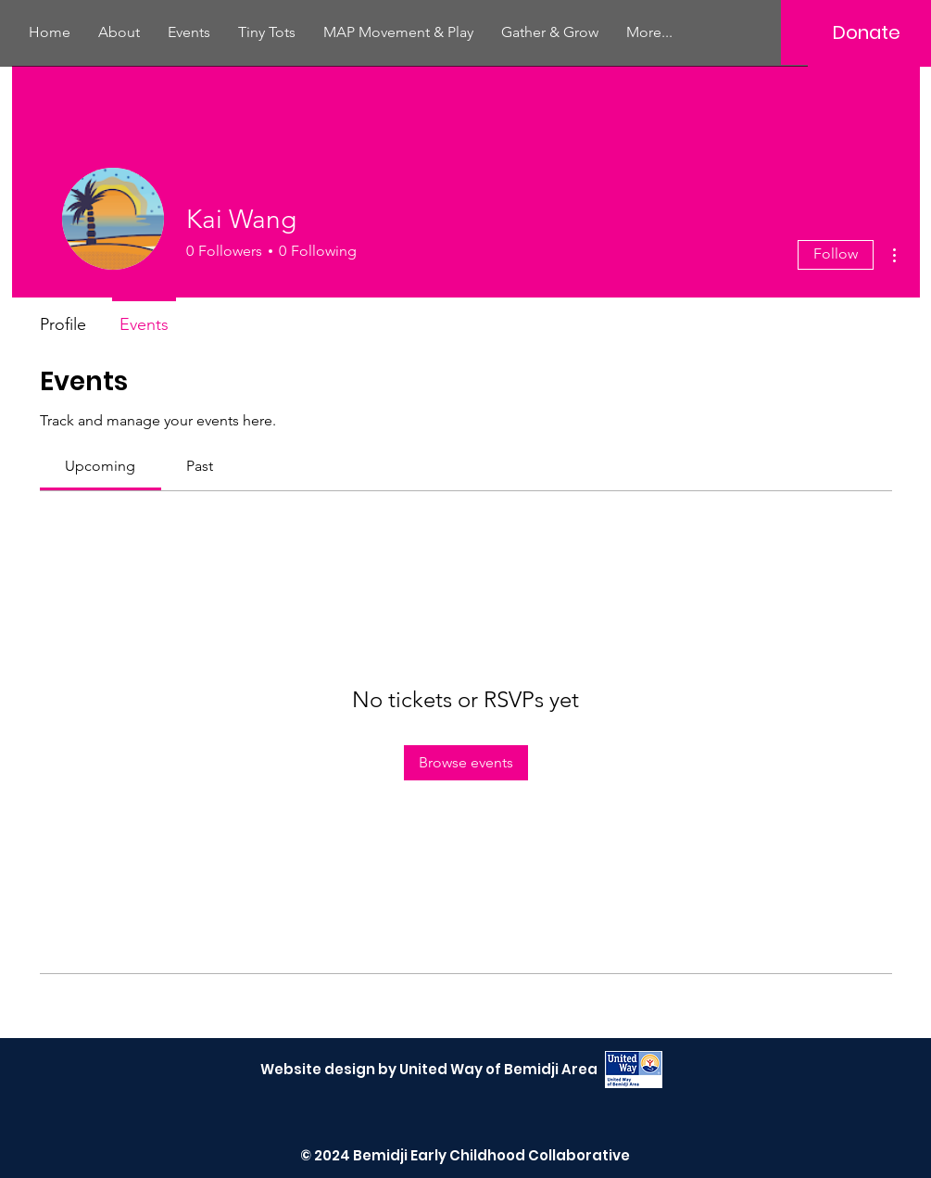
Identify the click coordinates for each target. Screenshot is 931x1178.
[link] (100, 466)
